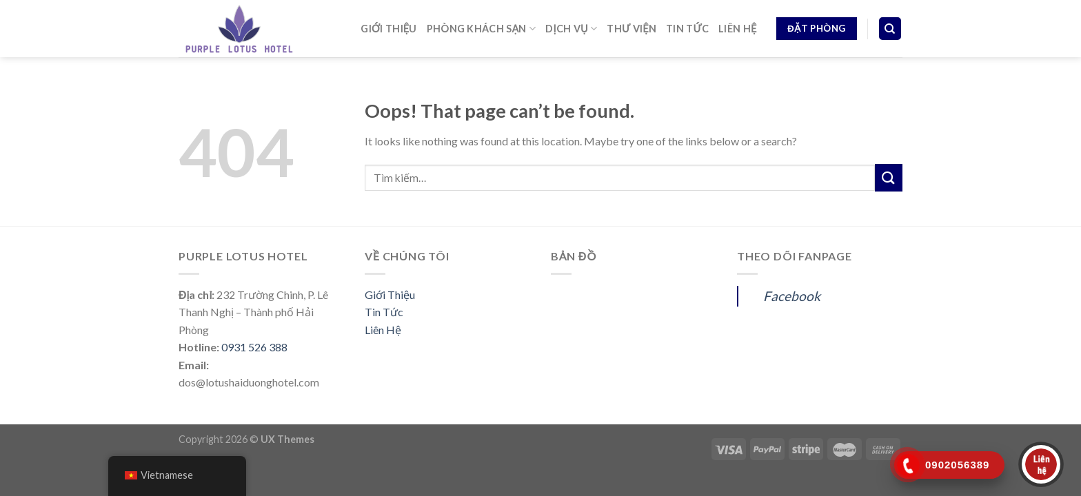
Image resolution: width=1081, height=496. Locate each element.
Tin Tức (384, 311)
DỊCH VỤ (571, 28)
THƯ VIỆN (631, 28)
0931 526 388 (254, 346)
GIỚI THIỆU (388, 28)
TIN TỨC (687, 28)
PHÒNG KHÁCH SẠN (481, 28)
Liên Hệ (383, 329)
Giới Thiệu (390, 294)
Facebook (791, 296)
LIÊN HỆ (737, 28)
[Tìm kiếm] (890, 28)
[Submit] (888, 177)
